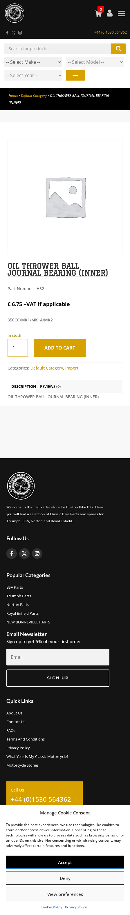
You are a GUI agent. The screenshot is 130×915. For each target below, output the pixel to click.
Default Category (34, 95)
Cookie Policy (51, 907)
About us (14, 713)
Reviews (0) (50, 386)
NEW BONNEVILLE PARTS (28, 622)
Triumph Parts (18, 596)
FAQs (10, 730)
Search (75, 75)
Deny (65, 878)
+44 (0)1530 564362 (110, 32)
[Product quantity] (18, 348)
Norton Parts (17, 605)
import (71, 368)
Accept (65, 862)
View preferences (65, 894)
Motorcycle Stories (22, 765)
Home (13, 95)
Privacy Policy (76, 907)
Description (23, 386)
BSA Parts (14, 587)
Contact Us (15, 722)
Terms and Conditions (25, 739)
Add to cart (59, 348)
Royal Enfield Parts (22, 613)
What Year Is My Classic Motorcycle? (37, 756)
